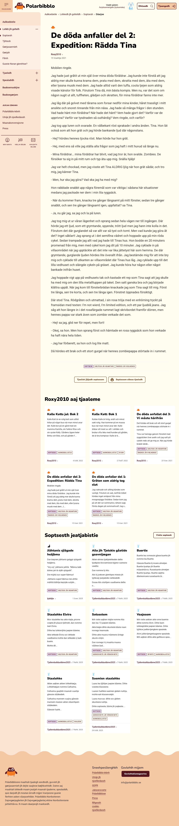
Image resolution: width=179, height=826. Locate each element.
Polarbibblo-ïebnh (11, 111)
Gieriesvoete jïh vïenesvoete (105, 654)
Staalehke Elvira (59, 614)
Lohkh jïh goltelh (11, 29)
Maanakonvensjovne (13, 122)
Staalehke (54, 678)
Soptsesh (7, 35)
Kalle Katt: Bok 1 (104, 414)
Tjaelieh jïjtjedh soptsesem (90, 379)
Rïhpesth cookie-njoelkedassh (98, 806)
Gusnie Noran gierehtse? (15, 63)
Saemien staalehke (106, 678)
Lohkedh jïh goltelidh (70, 14)
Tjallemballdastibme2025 (103, 598)
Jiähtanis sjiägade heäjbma (60, 552)
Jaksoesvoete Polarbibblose (99, 792)
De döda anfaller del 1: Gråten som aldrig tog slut (109, 480)
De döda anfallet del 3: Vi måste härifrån (154, 416)
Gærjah (6, 52)
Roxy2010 (56, 54)
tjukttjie (50, 598)
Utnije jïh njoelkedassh (14, 117)
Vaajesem (144, 614)
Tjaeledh (7, 73)
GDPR (95, 785)
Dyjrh (121, 453)
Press (5, 128)
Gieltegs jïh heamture (104, 366)
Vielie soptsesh (164, 535)
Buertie (142, 550)
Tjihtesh (7, 41)
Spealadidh (8, 80)
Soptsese (88, 366)
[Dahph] (20, 15)
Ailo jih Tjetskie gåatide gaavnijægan (109, 552)
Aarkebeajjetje (65, 453)
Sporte (151, 654)
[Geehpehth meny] (37, 29)
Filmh (5, 58)
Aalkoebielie (9, 22)
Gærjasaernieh (10, 46)
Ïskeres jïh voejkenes (125, 366)
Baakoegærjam (10, 94)
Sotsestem (99, 614)
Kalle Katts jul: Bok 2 (62, 414)
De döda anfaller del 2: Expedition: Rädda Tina (64, 479)
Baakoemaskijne (11, 87)
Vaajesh (77, 721)
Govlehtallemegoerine (135, 773)
